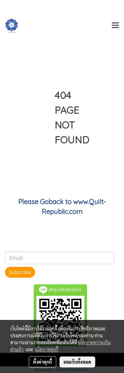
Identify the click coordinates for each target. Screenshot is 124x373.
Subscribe (20, 272)
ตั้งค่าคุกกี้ (42, 362)
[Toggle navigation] (115, 25)
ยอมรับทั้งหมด (77, 362)
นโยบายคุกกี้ (46, 349)
